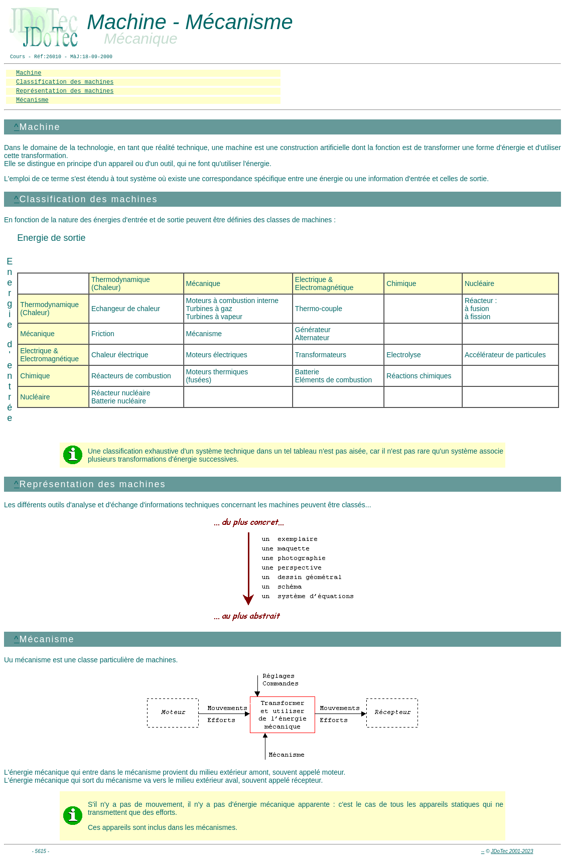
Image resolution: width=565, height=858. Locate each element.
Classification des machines (64, 82)
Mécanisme (32, 100)
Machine (28, 73)
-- (483, 851)
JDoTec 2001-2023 (512, 851)
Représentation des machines (64, 91)
